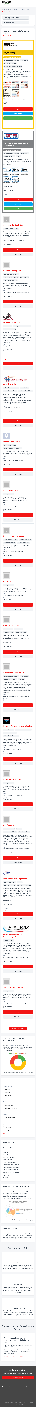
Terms (13, 1390)
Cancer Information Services (11, 1172)
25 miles (7, 1089)
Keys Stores (7, 1154)
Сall (18, 109)
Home (4, 1387)
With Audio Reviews (11, 1108)
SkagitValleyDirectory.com (9, 9)
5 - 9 (5, 417)
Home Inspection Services (11, 1164)
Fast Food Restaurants (10, 1162)
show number (14, 103)
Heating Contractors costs (11, 36)
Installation (8, 1127)
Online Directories (13, 1387)
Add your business (18, 1377)
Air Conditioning (10, 1117)
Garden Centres (8, 1152)
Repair (7, 1121)
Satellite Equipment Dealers (11, 1167)
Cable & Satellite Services (11, 1169)
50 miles (7, 1092)
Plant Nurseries (7, 1159)
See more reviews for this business (14, 1356)
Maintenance (9, 1124)
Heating (7, 1130)
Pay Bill (23, 1390)
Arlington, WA (25, 9)
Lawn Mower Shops (9, 1157)
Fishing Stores (7, 1150)
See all (5, 1133)
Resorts (5, 1177)
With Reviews (9, 1105)
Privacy (17, 1390)
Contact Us (30, 1387)
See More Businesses (18, 1028)
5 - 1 (5, 355)
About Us (23, 1387)
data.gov (13, 1045)
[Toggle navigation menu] (33, 3)
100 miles (8, 1095)
